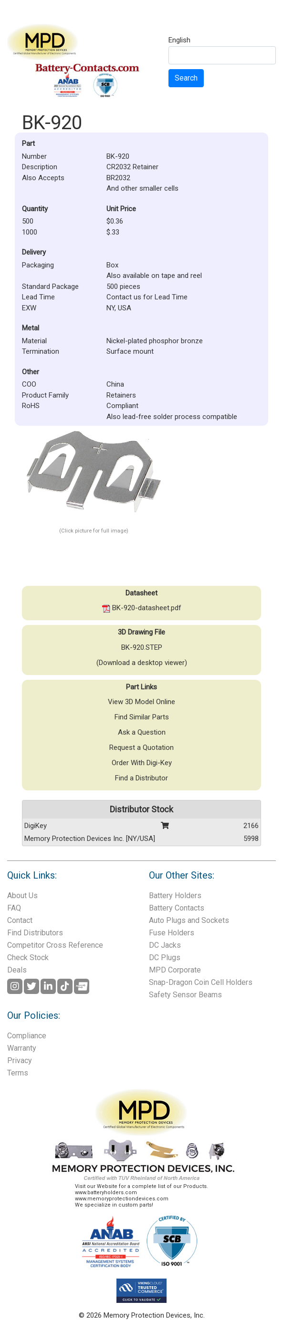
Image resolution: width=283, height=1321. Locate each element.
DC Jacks (165, 945)
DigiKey (35, 825)
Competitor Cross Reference (55, 945)
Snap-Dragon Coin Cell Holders (200, 982)
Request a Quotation (141, 747)
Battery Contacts (176, 907)
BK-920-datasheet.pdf (141, 608)
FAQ (14, 907)
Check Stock (28, 957)
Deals (17, 969)
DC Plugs (164, 957)
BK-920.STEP (141, 647)
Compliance (26, 1035)
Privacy (19, 1060)
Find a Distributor (141, 778)
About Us (22, 895)
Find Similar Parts (142, 717)
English (179, 40)
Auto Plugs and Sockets (189, 920)
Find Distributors (35, 932)
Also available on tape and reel (154, 275)
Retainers (121, 395)
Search (186, 77)
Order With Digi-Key (142, 762)
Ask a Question (142, 732)
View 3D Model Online (141, 701)
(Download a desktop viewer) (141, 662)
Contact (19, 920)
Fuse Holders (171, 932)
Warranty (21, 1048)
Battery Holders (175, 895)
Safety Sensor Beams (185, 994)
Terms (17, 1072)
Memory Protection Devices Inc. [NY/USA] (89, 838)
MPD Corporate (175, 969)
